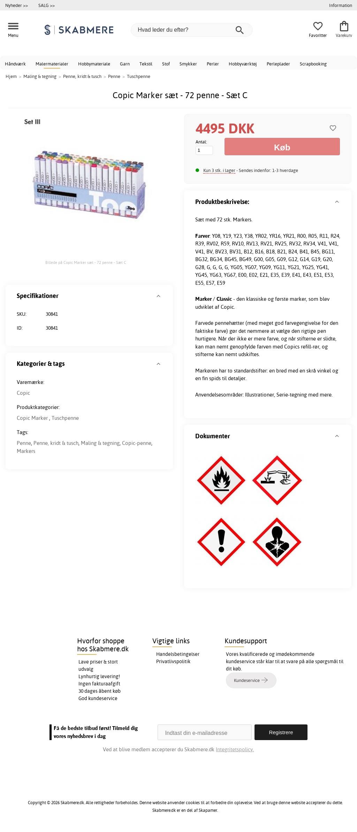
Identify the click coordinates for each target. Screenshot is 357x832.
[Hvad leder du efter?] (192, 30)
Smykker (188, 63)
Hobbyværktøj (243, 63)
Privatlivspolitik (173, 661)
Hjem (11, 76)
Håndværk (15, 63)
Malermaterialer (52, 63)
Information (340, 5)
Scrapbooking (313, 63)
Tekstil (145, 63)
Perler (213, 63)
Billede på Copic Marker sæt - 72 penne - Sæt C (85, 262)
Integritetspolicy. (235, 749)
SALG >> (46, 5)
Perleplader (278, 63)
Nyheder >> (16, 5)
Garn (125, 63)
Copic (23, 393)
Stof (166, 63)
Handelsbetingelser (177, 654)
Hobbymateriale (94, 63)
